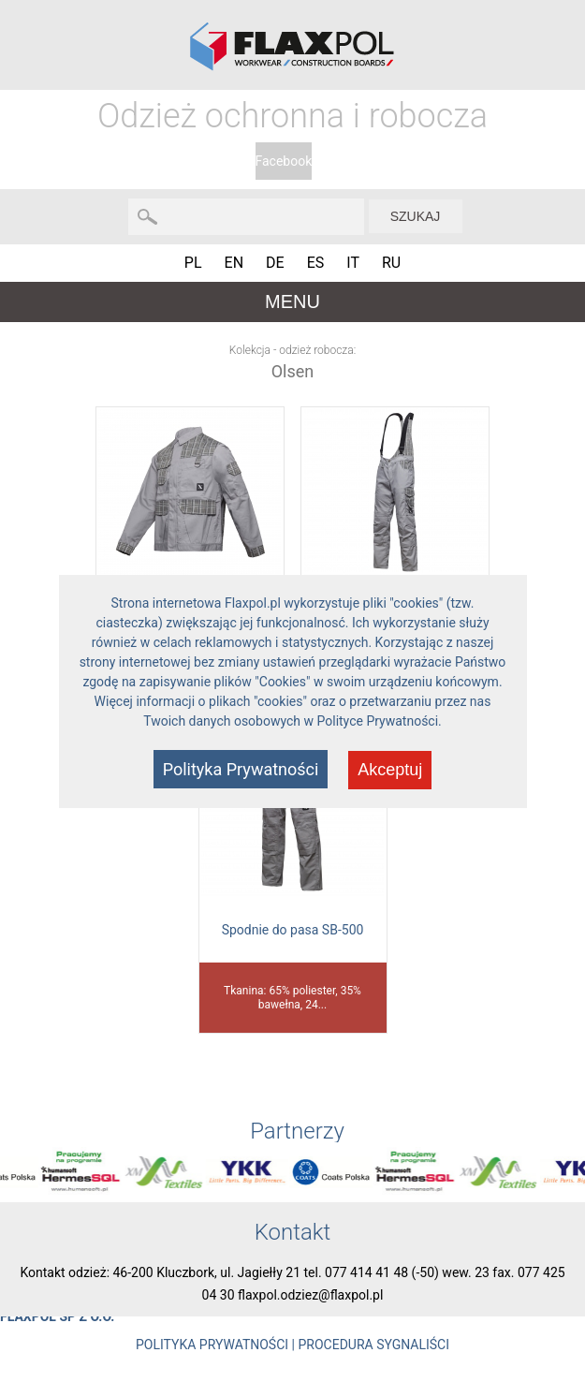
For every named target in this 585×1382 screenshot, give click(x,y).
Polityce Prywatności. (379, 720)
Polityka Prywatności (241, 769)
